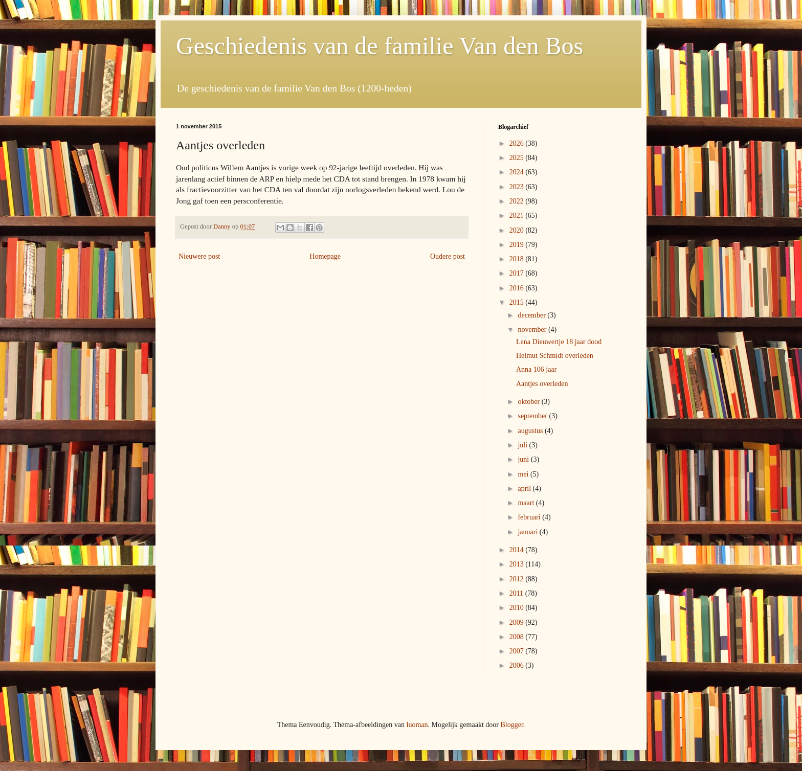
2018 (517, 259)
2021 (517, 215)
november (533, 329)
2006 (517, 665)
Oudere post (447, 256)
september (533, 416)
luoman (417, 725)
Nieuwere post (199, 256)
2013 (517, 564)
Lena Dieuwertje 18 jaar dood (559, 342)
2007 (517, 651)
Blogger (511, 725)
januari (528, 532)
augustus (531, 431)
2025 (517, 158)
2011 (517, 593)
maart (527, 503)
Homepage (325, 256)
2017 (517, 273)
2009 (517, 622)
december (532, 315)
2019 (517, 244)
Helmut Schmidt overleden (554, 355)
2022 (517, 201)
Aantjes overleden (542, 384)
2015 (517, 302)
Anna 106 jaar (536, 369)
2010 (517, 607)
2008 (517, 637)
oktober (529, 401)
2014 (517, 550)
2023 (517, 187)
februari (530, 517)
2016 (517, 288)
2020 (517, 230)
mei (524, 474)
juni (524, 459)
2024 (517, 172)
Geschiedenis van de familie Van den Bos (379, 45)
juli (523, 445)
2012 (517, 579)
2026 (517, 143)
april (525, 488)
